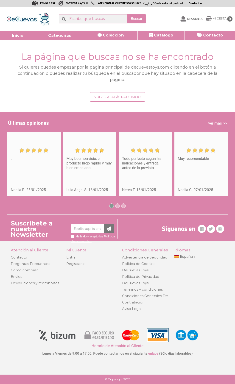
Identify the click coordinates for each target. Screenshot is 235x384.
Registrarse (76, 264)
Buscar (136, 19)
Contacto (19, 257)
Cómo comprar (24, 270)
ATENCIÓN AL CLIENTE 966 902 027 (119, 3)
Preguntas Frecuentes (30, 264)
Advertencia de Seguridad (144, 257)
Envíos (16, 276)
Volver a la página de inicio (117, 97)
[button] (58, 35)
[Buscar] (102, 18)
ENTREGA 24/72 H (77, 3)
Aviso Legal (132, 308)
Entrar (71, 257)
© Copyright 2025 (117, 379)
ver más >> (217, 123)
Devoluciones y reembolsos (35, 283)
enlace (153, 353)
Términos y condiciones (142, 289)
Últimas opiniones (28, 123)
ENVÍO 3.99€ (47, 3)
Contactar (195, 3)
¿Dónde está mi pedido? (167, 3)
